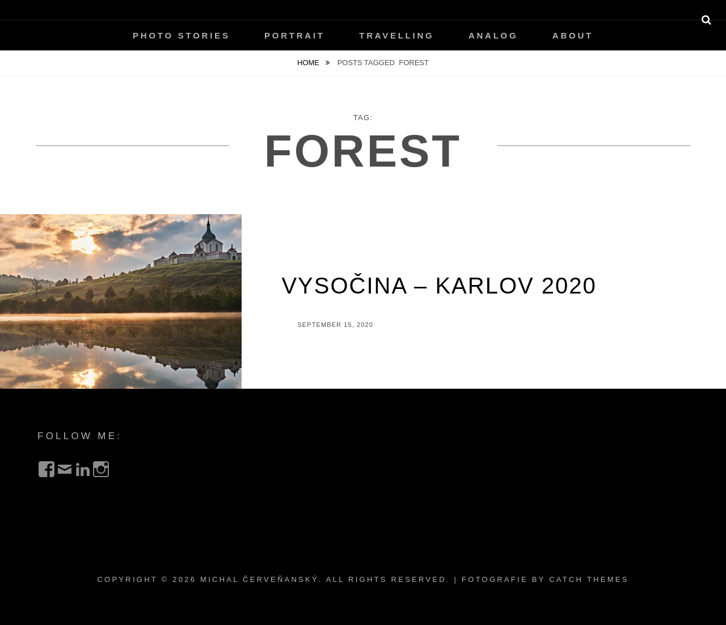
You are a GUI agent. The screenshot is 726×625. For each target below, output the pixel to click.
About (572, 35)
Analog (493, 35)
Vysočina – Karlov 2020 (438, 285)
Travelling (396, 35)
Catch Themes (588, 579)
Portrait (294, 35)
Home (309, 62)
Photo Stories (181, 35)
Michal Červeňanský (259, 579)
